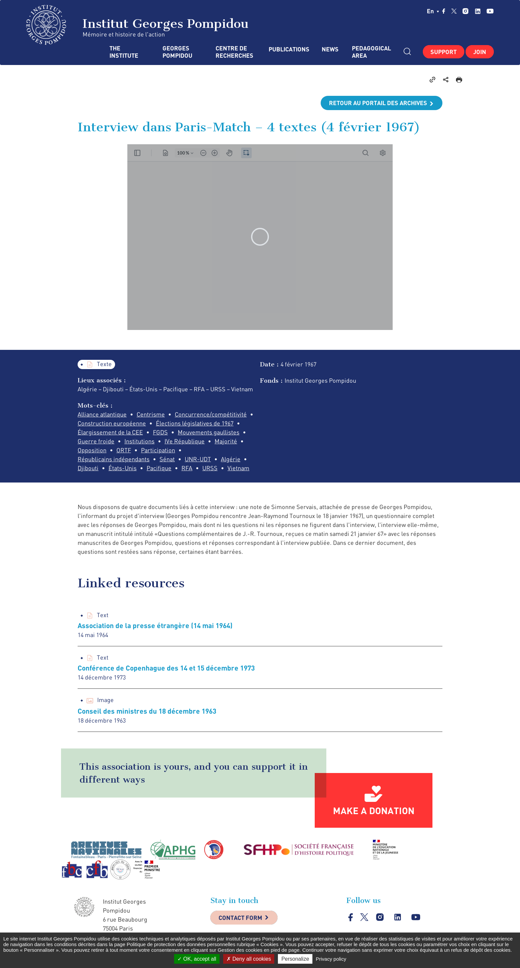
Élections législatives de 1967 (194, 423)
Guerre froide (96, 441)
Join (479, 51)
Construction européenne (112, 423)
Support (443, 51)
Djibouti (88, 468)
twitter (454, 11)
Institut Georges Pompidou (137, 25)
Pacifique (159, 468)
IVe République (184, 441)
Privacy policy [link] (331, 959)
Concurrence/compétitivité (211, 414)
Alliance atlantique (102, 414)
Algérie (230, 459)
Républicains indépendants (114, 459)
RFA (186, 468)
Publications (288, 49)
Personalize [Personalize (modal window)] (295, 959)
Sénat (167, 459)
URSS (210, 468)
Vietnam (238, 468)
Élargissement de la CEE (110, 432)
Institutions (139, 441)
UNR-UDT (198, 459)
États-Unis (122, 468)
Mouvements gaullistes (208, 432)
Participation (158, 450)
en (433, 11)
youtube (490, 11)
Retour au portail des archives (378, 102)
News (330, 49)
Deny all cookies (249, 959)
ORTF (123, 450)
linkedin (478, 11)
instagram (465, 11)
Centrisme (151, 414)
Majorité (226, 441)
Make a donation (374, 810)
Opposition (92, 450)
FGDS (160, 432)
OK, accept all (196, 959)
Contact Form (240, 917)
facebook (444, 11)
